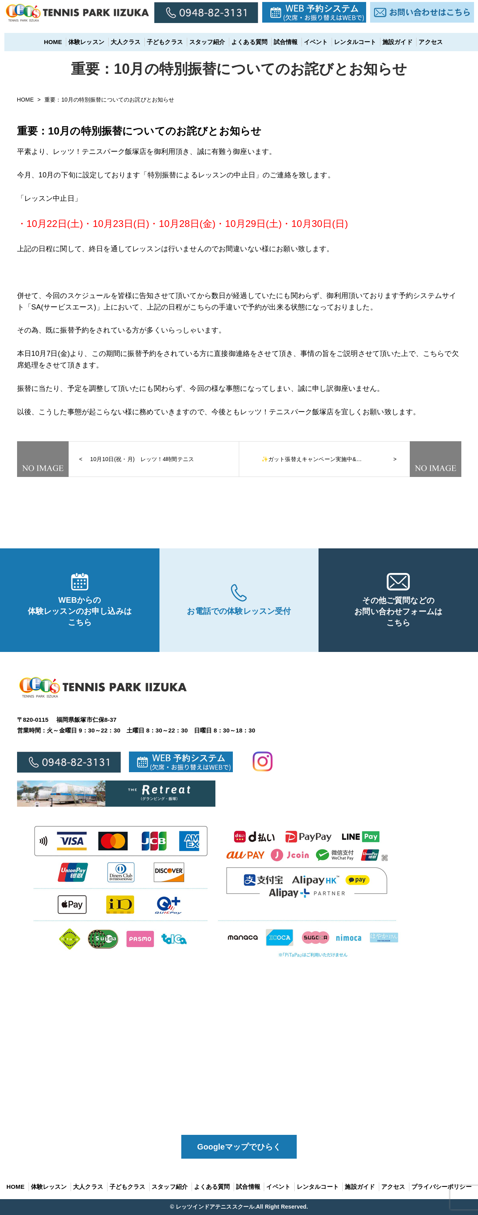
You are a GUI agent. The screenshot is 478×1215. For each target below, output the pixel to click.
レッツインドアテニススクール (215, 1206)
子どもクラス (160, 41)
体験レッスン (82, 41)
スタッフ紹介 (203, 41)
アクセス (427, 41)
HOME (49, 41)
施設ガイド (393, 41)
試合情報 (281, 41)
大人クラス (121, 41)
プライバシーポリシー (441, 1186)
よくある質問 (245, 41)
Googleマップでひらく (239, 1146)
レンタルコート (351, 41)
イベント (311, 41)
